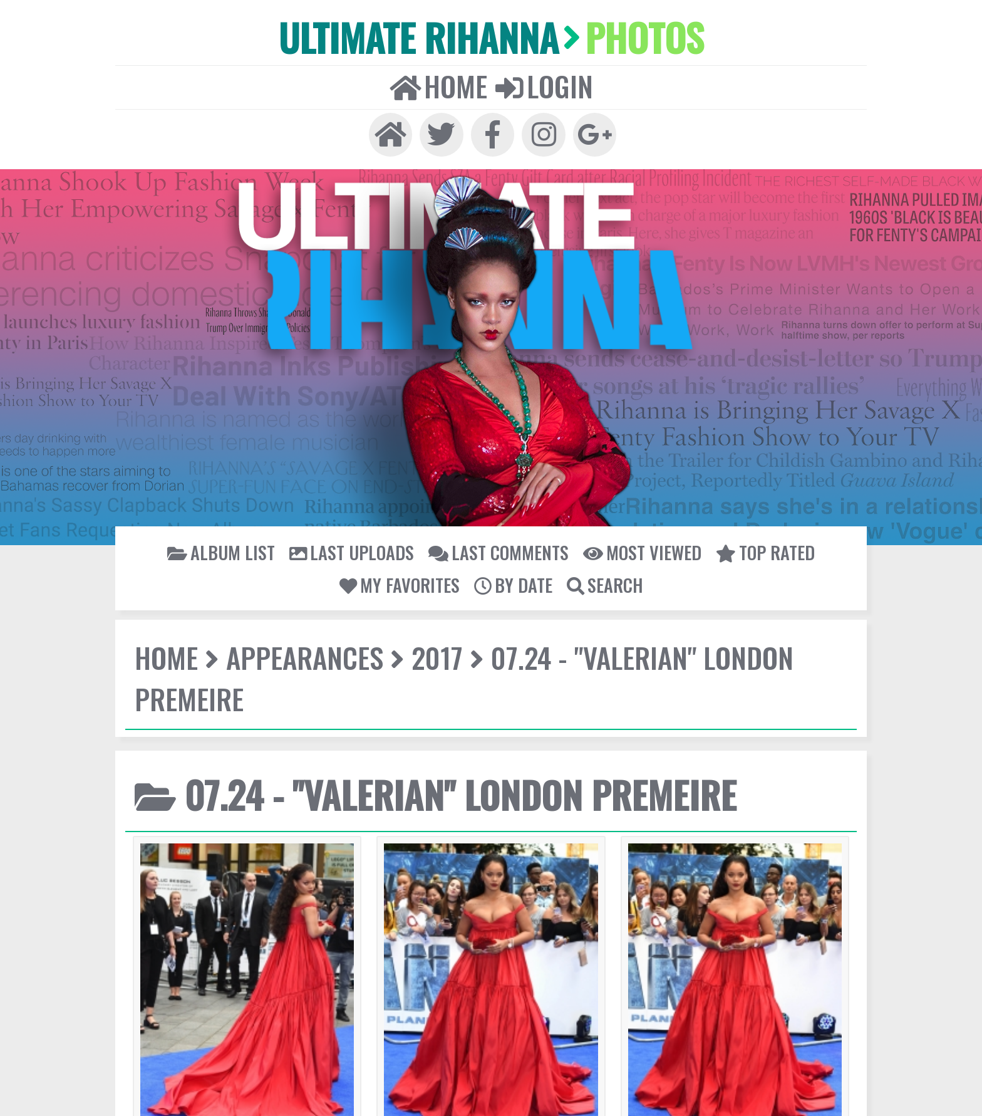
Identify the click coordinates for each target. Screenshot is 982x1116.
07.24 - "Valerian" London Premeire (482, 564)
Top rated (560, 491)
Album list (221, 491)
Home (469, 38)
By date (710, 491)
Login (516, 38)
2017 (325, 564)
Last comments (393, 491)
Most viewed (482, 491)
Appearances (240, 564)
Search (769, 491)
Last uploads (302, 491)
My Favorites (638, 491)
